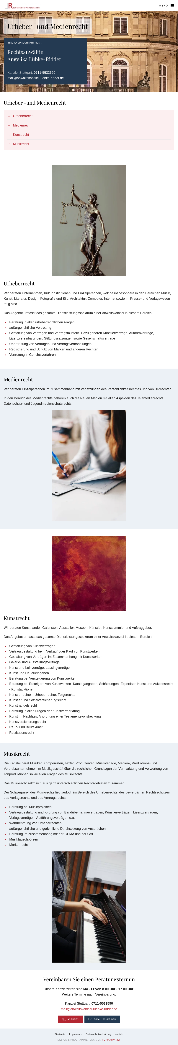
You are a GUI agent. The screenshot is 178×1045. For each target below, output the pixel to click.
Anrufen (70, 1019)
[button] (166, 5)
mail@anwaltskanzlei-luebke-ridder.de (35, 78)
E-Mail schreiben (102, 1019)
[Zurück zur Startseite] (22, 5)
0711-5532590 (44, 72)
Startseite (59, 1034)
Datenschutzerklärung (98, 1034)
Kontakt (119, 1034)
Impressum (75, 1034)
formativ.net (111, 1040)
